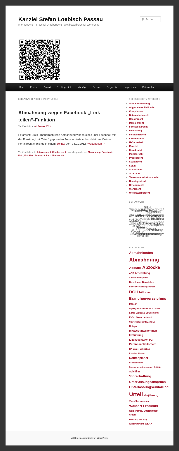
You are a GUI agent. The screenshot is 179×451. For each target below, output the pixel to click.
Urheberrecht (59, 152)
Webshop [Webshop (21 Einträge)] (133, 419)
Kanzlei (34, 87)
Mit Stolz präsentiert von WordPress (90, 438)
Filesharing (135, 130)
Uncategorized (137, 181)
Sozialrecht (135, 161)
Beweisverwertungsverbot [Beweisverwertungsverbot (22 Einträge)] (142, 287)
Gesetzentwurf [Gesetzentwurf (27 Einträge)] (144, 317)
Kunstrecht (135, 150)
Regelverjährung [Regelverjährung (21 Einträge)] (137, 353)
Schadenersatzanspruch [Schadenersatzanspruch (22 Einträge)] (141, 367)
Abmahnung (94, 152)
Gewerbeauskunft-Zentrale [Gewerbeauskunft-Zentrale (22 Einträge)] (142, 322)
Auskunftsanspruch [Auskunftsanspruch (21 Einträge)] (138, 278)
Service (97, 87)
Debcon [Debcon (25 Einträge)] (133, 304)
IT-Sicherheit (136, 142)
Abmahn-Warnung (139, 103)
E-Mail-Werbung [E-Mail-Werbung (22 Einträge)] (137, 313)
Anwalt (47, 87)
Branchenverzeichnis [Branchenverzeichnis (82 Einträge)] (147, 298)
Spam (132, 165)
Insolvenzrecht (137, 134)
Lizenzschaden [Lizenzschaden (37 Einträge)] (139, 339)
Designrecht (136, 119)
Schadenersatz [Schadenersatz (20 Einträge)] (136, 363)
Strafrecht (134, 173)
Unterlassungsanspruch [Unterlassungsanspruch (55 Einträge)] (147, 382)
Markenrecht (136, 154)
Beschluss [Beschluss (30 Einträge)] (135, 282)
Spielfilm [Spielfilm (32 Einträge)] (134, 371)
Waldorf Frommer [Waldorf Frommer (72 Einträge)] (143, 406)
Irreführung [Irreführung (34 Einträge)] (136, 335)
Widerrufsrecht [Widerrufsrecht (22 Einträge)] (136, 424)
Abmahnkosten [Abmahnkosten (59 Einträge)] (141, 253)
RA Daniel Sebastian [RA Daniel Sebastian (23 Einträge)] (139, 349)
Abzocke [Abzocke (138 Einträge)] (151, 267)
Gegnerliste (113, 87)
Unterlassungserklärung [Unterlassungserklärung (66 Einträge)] (149, 387)
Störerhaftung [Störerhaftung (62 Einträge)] (140, 376)
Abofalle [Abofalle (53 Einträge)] (135, 268)
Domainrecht (136, 122)
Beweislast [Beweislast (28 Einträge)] (148, 282)
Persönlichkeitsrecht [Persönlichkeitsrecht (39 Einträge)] (143, 344)
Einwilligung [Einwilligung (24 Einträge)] (152, 313)
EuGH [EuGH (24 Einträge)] (132, 317)
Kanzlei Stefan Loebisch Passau (60, 19)
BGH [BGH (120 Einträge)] (133, 292)
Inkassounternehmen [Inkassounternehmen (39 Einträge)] (143, 330)
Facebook (107, 152)
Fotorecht (40, 155)
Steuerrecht (135, 169)
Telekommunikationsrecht (144, 177)
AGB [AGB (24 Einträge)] (131, 273)
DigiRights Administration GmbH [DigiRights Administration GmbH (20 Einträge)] (144, 308)
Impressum (130, 87)
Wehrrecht (135, 189)
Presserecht (136, 157)
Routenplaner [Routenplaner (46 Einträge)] (138, 358)
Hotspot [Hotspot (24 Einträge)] (133, 326)
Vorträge (82, 87)
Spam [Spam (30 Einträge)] (157, 367)
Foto (20, 155)
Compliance (136, 111)
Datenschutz (149, 87)
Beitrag (61, 143)
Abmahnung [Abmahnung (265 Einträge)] (144, 260)
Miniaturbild (58, 155)
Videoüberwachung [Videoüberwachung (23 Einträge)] (139, 401)
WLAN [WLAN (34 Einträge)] (148, 423)
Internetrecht (44, 152)
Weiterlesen (96, 143)
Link (48, 155)
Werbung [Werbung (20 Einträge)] (143, 419)
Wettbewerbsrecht (139, 192)
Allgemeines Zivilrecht (142, 107)
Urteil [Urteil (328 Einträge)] (136, 394)
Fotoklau (29, 155)
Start (21, 87)
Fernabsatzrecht (138, 126)
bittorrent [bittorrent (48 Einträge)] (146, 292)
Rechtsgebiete (64, 87)
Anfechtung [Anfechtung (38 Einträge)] (142, 273)
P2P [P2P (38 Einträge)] (151, 339)
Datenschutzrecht (139, 115)
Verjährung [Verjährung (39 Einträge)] (151, 395)
